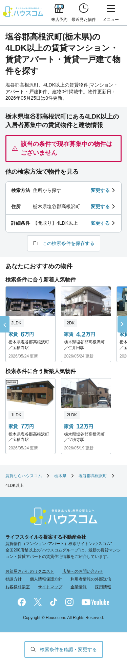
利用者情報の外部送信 (90, 579)
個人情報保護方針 (46, 579)
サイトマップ (50, 587)
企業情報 (78, 587)
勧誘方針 (13, 579)
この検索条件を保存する (68, 243)
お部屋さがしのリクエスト (29, 571)
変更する (100, 190)
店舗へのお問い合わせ (82, 571)
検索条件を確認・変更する (68, 649)
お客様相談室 (17, 587)
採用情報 (103, 587)
